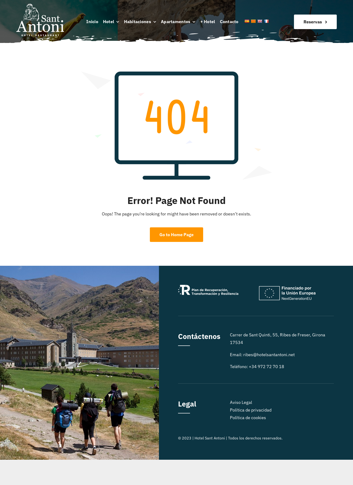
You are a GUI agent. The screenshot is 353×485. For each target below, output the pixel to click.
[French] (266, 21)
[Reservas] (315, 22)
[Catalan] (253, 21)
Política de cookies (248, 417)
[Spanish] (246, 21)
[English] (259, 21)
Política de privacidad (251, 410)
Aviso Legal (241, 402)
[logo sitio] (40, 5)
